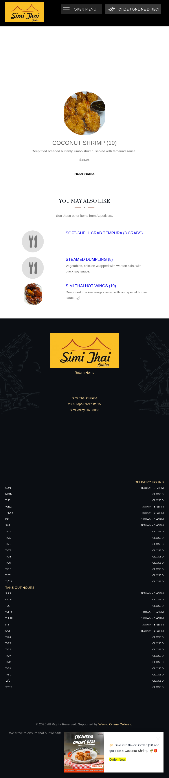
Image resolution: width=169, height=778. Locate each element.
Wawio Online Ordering (115, 724)
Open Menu (85, 9)
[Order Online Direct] (133, 9)
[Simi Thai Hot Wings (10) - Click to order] (34, 294)
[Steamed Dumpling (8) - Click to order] (34, 268)
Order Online (84, 174)
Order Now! (117, 759)
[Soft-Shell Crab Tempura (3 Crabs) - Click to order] (34, 241)
